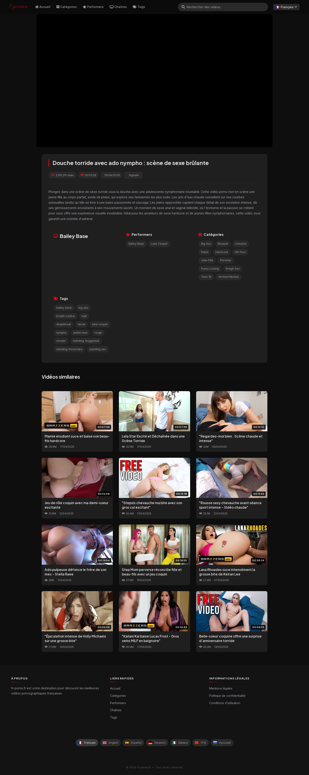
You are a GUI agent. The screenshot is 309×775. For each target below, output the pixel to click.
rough (98, 332)
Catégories (66, 7)
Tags (139, 7)
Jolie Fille (207, 260)
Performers (93, 7)
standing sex (97, 349)
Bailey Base (136, 243)
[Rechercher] (183, 7)
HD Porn (240, 252)
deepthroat (63, 324)
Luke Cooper (159, 243)
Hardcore (221, 252)
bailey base (64, 307)
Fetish (205, 252)
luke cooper (100, 324)
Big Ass (206, 243)
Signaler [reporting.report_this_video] (134, 175)
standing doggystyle (86, 340)
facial (81, 324)
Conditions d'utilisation (224, 703)
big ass (83, 307)
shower (61, 340)
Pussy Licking (210, 268)
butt (84, 316)
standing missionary (69, 349)
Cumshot (240, 243)
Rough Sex (233, 268)
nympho (61, 332)
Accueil (42, 7)
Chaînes (118, 7)
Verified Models (228, 276)
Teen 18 (206, 276)
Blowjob (223, 243)
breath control (65, 316)
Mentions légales (220, 688)
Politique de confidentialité (227, 695)
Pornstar (225, 260)
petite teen (80, 332)
